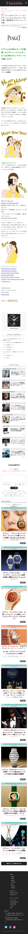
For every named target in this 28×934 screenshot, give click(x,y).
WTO (12, 884)
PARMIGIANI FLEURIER (11, 368)
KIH (11, 907)
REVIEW (13, 886)
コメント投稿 (14, 487)
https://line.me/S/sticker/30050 (10, 203)
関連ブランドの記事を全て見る (14, 863)
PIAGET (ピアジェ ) (18, 25)
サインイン (13, 491)
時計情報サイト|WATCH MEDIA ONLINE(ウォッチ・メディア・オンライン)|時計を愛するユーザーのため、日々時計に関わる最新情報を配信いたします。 (14, 3)
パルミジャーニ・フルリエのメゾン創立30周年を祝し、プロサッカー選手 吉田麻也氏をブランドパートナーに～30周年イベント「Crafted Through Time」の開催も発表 (17, 374)
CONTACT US (13, 894)
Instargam (14, 927)
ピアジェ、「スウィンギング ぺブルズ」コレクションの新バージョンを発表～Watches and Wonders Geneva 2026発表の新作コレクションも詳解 (14, 538)
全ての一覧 (13, 900)
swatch (7, 380)
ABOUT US (12, 891)
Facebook (6, 927)
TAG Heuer (8, 437)
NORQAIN (8, 403)
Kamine (14, 627)
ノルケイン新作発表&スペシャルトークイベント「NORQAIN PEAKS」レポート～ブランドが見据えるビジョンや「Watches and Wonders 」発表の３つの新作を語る (17, 408)
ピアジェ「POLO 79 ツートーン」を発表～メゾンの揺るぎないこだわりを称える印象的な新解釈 (14, 772)
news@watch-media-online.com (14, 919)
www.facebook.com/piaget (8, 268)
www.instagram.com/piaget (9, 271)
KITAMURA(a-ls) (14, 902)
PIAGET (15, 509)
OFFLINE (13, 882)
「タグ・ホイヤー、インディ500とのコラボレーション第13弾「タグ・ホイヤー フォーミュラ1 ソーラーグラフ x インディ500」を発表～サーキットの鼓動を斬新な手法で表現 (17, 443)
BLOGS (12, 880)
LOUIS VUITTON (9, 414)
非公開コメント (10, 345)
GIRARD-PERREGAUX (10, 391)
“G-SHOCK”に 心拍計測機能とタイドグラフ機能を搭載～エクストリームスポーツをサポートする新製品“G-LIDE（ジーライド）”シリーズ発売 (17, 454)
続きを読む (23, 543)
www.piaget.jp (5, 294)
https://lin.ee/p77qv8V (7, 275)
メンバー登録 (9, 496)
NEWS (6, 8)
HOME (2, 8)
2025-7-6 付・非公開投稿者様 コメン (15, 342)
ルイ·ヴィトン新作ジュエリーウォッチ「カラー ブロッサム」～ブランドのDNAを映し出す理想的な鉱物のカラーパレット (17, 418)
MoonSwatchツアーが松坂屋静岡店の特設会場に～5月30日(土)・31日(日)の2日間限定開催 (17, 430)
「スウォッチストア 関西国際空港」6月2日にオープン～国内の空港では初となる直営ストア (17, 384)
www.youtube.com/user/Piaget (10, 273)
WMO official (14, 328)
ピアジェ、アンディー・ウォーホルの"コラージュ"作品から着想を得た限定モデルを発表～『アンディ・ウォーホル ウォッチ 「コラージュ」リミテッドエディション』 (14, 813)
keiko (8, 357)
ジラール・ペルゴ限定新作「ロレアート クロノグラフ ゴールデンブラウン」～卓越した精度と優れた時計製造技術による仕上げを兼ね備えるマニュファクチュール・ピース (17, 397)
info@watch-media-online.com (13, 915)
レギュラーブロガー (14, 898)
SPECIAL (13, 887)
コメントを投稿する (22, 27)
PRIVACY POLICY (14, 892)
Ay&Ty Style (13, 904)
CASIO (7, 449)
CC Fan (12, 906)
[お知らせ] (19, 926)
